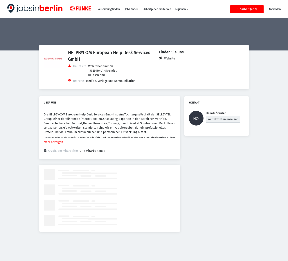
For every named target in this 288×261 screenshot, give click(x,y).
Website (169, 58)
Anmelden (275, 9)
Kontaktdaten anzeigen (223, 119)
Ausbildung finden (109, 9)
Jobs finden (131, 9)
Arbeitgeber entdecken (157, 9)
